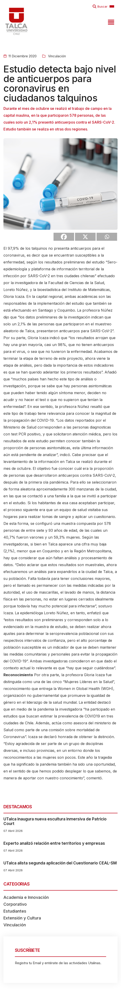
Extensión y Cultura (22, 918)
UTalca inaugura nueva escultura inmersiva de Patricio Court (55, 821)
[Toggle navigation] (110, 21)
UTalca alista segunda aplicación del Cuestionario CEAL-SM (60, 863)
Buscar (102, 6)
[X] (85, 237)
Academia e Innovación (26, 897)
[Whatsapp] (107, 237)
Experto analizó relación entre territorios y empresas (54, 843)
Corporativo (15, 904)
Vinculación (56, 56)
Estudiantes (14, 911)
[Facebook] (64, 237)
